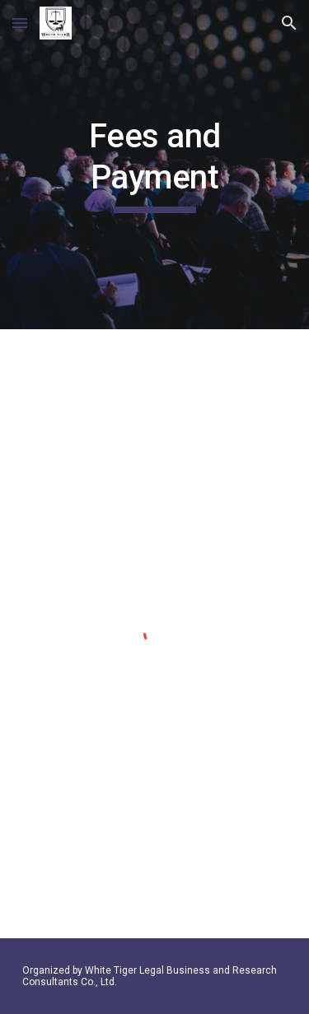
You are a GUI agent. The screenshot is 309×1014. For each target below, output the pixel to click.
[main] (155, 165)
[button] (20, 22)
